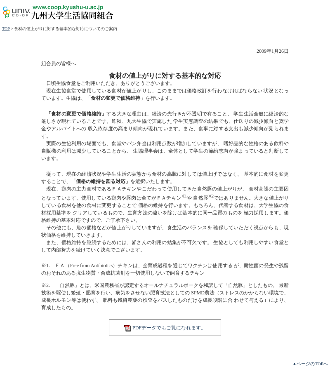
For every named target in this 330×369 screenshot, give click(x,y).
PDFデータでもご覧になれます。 (169, 328)
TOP (5, 28)
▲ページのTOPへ (310, 363)
